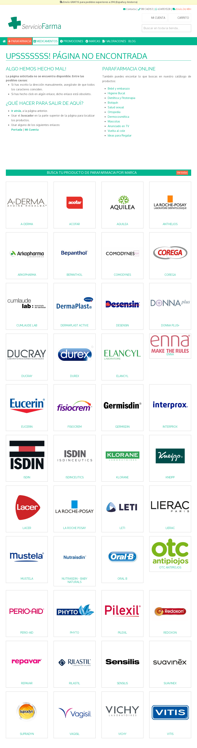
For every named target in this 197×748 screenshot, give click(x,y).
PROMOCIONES (71, 41)
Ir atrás (16, 110)
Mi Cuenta (32, 129)
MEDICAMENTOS (46, 41)
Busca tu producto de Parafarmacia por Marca (117, 172)
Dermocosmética (118, 116)
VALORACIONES (114, 41)
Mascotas (114, 121)
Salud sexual (116, 107)
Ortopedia (114, 112)
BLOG (132, 41)
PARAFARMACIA (19, 41)
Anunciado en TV (118, 126)
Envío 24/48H (182, 9)
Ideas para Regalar (120, 135)
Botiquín (113, 102)
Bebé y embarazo (119, 88)
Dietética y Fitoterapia (121, 98)
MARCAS (93, 41)
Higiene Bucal (116, 93)
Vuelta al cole (116, 130)
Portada (16, 129)
